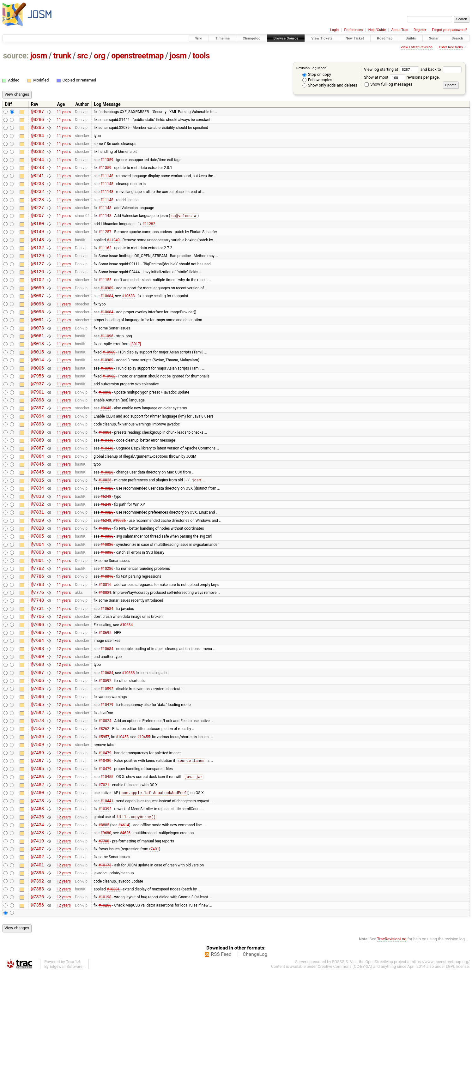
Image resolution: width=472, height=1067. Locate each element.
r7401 (154, 937)
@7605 (37, 758)
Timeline (222, 38)
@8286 (37, 121)
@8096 (37, 327)
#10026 (106, 515)
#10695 (105, 694)
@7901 (37, 426)
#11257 (105, 246)
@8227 (37, 220)
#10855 (105, 578)
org (99, 55)
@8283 (37, 148)
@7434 (37, 910)
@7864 (37, 498)
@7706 (37, 677)
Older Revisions (451, 47)
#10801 (105, 470)
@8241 (37, 184)
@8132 (37, 265)
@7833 (37, 543)
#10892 (105, 426)
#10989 (106, 309)
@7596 (37, 766)
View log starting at (392, 69)
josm (38, 55)
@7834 (37, 533)
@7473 (37, 883)
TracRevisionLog (392, 1033)
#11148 (106, 184)
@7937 (37, 417)
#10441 (106, 883)
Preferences (353, 30)
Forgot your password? (449, 30)
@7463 (37, 892)
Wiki (199, 38)
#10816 (106, 632)
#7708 (104, 927)
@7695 (37, 695)
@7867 (37, 488)
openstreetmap (137, 55)
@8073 (37, 354)
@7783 (37, 641)
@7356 (37, 1000)
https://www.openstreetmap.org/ (441, 1056)
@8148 (37, 256)
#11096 (106, 363)
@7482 (37, 865)
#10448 (106, 479)
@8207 (37, 229)
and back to (441, 69)
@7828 (37, 578)
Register (420, 30)
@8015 (37, 381)
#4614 (123, 909)
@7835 (37, 524)
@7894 (37, 453)
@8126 (37, 291)
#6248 (105, 542)
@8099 (37, 309)
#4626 (125, 919)
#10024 (105, 793)
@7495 (37, 847)
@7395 (37, 964)
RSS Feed (221, 1049)
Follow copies (317, 79)
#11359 (106, 166)
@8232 (37, 202)
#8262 (104, 802)
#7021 (104, 865)
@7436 (37, 901)
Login (334, 30)
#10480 (105, 838)
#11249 (113, 255)
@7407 (37, 937)
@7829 (37, 569)
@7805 (37, 587)
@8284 (37, 139)
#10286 (106, 623)
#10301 (113, 981)
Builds (411, 38)
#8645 (105, 444)
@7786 (37, 632)
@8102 (37, 300)
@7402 (37, 946)
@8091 (37, 345)
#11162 (105, 264)
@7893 (37, 462)
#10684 (106, 318)
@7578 (37, 793)
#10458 (122, 811)
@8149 (37, 247)
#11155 (105, 300)
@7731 (37, 668)
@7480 (37, 874)
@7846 (37, 506)
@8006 (37, 399)
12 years (64, 677)
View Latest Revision (417, 47)
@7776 (37, 650)
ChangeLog (255, 1049)
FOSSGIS (340, 1056)
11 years (64, 112)
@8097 (37, 318)
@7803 (37, 605)
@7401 (37, 955)
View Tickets (321, 38)
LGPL (450, 1061)
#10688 (128, 318)
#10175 (105, 954)
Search (457, 38)
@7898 (37, 435)
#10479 (106, 775)
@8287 (37, 112)
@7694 (37, 704)
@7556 (37, 802)
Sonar (434, 38)
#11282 (148, 237)
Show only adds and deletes (329, 85)
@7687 (37, 740)
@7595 (37, 775)
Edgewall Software (66, 1061)
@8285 (37, 130)
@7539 (37, 811)
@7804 (37, 596)
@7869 (37, 480)
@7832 (37, 551)
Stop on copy (316, 74)
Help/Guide (377, 30)
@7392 (37, 973)
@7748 (37, 659)
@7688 (37, 730)
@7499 (37, 829)
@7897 (37, 444)
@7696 (37, 686)
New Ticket (355, 38)
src (82, 55)
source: (16, 55)
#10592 (105, 748)
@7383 (37, 982)
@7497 (37, 838)
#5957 (104, 811)
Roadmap (385, 38)
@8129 (37, 273)
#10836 (106, 587)
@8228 (37, 211)
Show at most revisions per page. (402, 77)
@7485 (37, 856)
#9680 (105, 919)
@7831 (37, 560)
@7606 (37, 748)
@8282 (37, 157)
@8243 (37, 175)
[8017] (135, 372)
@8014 (37, 390)
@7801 (37, 614)
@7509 (37, 820)
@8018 (37, 372)
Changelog (251, 38)
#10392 (105, 892)
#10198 (105, 990)
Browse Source (286, 38)
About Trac (399, 30)
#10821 (105, 650)
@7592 (37, 784)
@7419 (37, 928)
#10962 (109, 408)
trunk (62, 55)
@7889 (37, 471)
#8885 (104, 909)
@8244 (37, 166)
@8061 (37, 363)
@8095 (37, 336)
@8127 (37, 283)
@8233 (37, 193)
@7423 (37, 919)
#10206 (105, 999)
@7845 (37, 515)
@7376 (37, 990)
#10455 (143, 811)
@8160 (37, 238)
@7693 (37, 713)
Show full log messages (388, 84)
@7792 (37, 623)
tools (201, 55)
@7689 (37, 722)
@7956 (37, 408)
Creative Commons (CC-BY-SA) (345, 1061)
